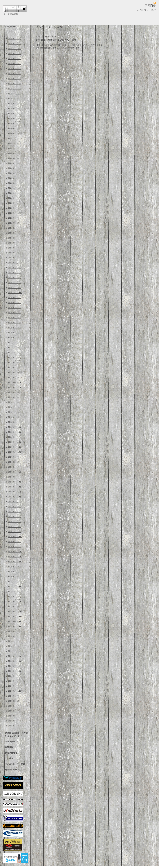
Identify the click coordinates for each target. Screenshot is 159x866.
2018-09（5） (14, 417)
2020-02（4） (14, 332)
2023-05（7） (14, 173)
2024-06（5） (14, 118)
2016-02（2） (14, 571)
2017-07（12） (15, 487)
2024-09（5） (14, 103)
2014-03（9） (14, 686)
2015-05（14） (15, 616)
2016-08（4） (14, 542)
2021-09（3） (14, 243)
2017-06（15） (15, 492)
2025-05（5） (14, 69)
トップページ (11, 27)
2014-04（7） (14, 681)
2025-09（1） (14, 54)
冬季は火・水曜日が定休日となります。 (57, 40)
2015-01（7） (14, 636)
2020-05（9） (14, 317)
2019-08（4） (14, 362)
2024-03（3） (14, 128)
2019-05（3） (14, 377)
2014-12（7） (14, 641)
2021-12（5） (14, 228)
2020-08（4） (14, 303)
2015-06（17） (15, 611)
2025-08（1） (14, 59)
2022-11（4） (14, 193)
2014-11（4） (14, 646)
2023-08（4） (14, 158)
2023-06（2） (14, 168)
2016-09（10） (15, 537)
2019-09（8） (14, 357)
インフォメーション (14, 32)
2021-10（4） (14, 238)
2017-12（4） (14, 462)
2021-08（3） (14, 248)
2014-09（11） (15, 656)
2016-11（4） (14, 527)
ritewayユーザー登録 (15, 764)
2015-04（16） (15, 621)
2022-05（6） (14, 213)
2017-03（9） (14, 507)
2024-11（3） (14, 93)
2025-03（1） (14, 79)
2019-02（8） (14, 392)
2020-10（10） (15, 293)
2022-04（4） (14, 218)
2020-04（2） (14, 322)
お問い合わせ (11, 753)
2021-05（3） (14, 263)
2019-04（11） (15, 382)
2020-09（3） (14, 298)
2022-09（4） (14, 203)
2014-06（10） (15, 671)
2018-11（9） (14, 407)
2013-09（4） (14, 716)
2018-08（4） (14, 422)
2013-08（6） (14, 721)
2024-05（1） (14, 123)
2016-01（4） (14, 576)
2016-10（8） (14, 532)
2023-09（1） (14, 153)
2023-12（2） (14, 138)
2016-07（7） (14, 547)
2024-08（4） (14, 108)
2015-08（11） (15, 601)
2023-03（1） (14, 183)
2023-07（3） (14, 163)
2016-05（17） (15, 556)
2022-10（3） (14, 198)
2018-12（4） (14, 402)
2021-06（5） (14, 258)
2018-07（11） (15, 427)
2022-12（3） (14, 188)
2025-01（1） (14, 83)
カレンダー (10, 741)
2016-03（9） (14, 566)
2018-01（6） (14, 457)
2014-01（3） (14, 696)
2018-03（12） (15, 447)
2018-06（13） (15, 432)
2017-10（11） (15, 472)
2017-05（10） (15, 497)
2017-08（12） (15, 482)
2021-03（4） (14, 273)
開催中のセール (12, 770)
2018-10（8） (14, 412)
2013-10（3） (14, 711)
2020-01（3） (14, 337)
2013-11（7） (14, 706)
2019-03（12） (15, 387)
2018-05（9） (14, 437)
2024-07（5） (14, 113)
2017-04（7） (14, 502)
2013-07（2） (14, 726)
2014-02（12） (15, 691)
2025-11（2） (14, 49)
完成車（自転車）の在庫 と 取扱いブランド (16, 734)
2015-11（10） (15, 586)
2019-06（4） (14, 372)
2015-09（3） (14, 596)
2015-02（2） (14, 631)
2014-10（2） (14, 651)
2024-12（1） (14, 88)
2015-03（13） (15, 626)
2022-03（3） (14, 223)
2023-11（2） (14, 143)
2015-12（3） (14, 581)
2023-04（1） (14, 178)
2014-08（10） (15, 661)
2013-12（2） (14, 701)
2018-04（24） (15, 442)
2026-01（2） (14, 44)
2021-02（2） (14, 278)
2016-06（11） (15, 551)
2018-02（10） (15, 452)
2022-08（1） (14, 208)
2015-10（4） (14, 591)
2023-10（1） (14, 148)
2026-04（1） (14, 39)
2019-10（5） (14, 352)
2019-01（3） (14, 397)
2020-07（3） (14, 308)
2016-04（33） (15, 561)
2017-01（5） (14, 517)
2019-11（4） (14, 347)
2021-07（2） (14, 253)
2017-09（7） (14, 477)
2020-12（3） (14, 283)
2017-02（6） (14, 512)
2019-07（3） (14, 367)
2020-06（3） (14, 313)
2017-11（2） (14, 467)
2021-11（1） (14, 233)
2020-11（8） (14, 288)
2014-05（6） (14, 676)
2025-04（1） (14, 74)
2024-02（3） (14, 133)
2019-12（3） (14, 342)
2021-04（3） (14, 268)
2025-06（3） (14, 64)
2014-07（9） (14, 666)
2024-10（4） (14, 98)
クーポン (9, 758)
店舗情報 (9, 747)
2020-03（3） (14, 327)
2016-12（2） (14, 522)
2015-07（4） (14, 606)
